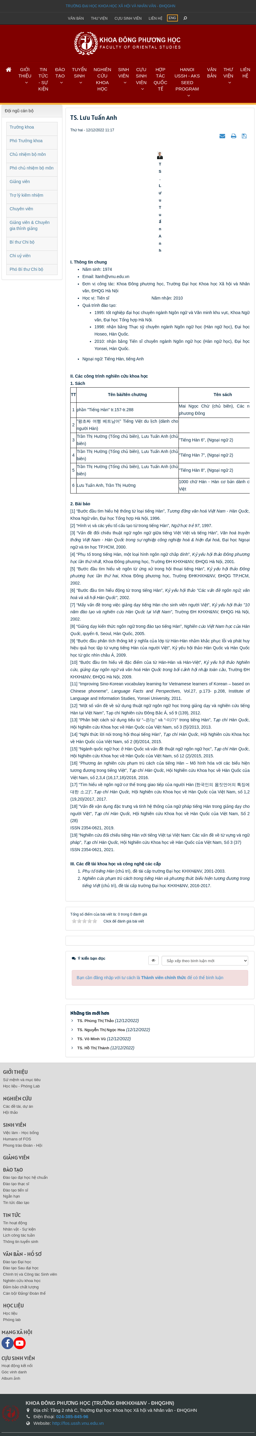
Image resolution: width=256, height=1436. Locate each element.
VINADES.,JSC (241, 1430)
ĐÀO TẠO (60, 72)
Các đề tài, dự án (18, 1092)
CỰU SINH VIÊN (141, 76)
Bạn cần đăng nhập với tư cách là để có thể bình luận (150, 964)
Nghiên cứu (17, 1084)
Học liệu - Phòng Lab (21, 1072)
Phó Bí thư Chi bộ (26, 269)
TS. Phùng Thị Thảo (95, 1007)
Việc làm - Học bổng (21, 1119)
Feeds (47, 1424)
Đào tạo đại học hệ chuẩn (25, 1164)
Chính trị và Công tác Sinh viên (30, 1261)
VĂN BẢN (211, 72)
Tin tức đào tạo (16, 1189)
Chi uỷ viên (20, 255)
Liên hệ (156, 18)
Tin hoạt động (15, 1209)
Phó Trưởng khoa (26, 140)
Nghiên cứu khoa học (22, 1267)
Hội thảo (10, 1099)
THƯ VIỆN (228, 72)
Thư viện (99, 18)
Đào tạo (13, 1155)
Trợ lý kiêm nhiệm (26, 195)
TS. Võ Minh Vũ (91, 1025)
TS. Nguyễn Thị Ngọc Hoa (101, 1016)
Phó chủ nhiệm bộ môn (32, 168)
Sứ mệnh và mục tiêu (21, 1066)
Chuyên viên (21, 208)
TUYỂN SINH (79, 72)
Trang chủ (10, 1424)
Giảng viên (20, 181)
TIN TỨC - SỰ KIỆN (43, 79)
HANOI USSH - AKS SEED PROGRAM (187, 79)
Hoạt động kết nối (17, 1352)
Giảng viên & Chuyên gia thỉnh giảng (30, 225)
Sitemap (30, 1424)
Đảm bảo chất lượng (21, 1273)
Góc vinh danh (14, 1358)
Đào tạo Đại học (17, 1248)
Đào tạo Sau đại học (21, 1254)
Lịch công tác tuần (19, 1222)
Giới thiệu (15, 1058)
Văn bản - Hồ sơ (22, 1240)
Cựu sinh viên (128, 18)
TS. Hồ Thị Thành (93, 1034)
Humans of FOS (17, 1125)
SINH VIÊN (123, 72)
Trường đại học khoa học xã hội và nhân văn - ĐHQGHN (120, 6)
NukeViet (201, 1430)
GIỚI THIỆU (24, 72)
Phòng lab (12, 1306)
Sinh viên (14, 1111)
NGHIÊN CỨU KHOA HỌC (102, 79)
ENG (172, 18)
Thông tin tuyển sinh (20, 1228)
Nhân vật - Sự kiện (19, 1215)
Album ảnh (11, 1364)
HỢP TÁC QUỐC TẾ (160, 79)
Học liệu (13, 1292)
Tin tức (12, 1201)
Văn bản (76, 18)
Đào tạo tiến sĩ (15, 1176)
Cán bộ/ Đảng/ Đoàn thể (24, 1279)
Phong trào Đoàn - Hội (22, 1131)
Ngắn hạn (11, 1183)
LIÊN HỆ (245, 72)
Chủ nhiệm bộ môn (28, 154)
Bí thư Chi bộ (22, 242)
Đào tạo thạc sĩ (16, 1170)
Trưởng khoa (22, 127)
